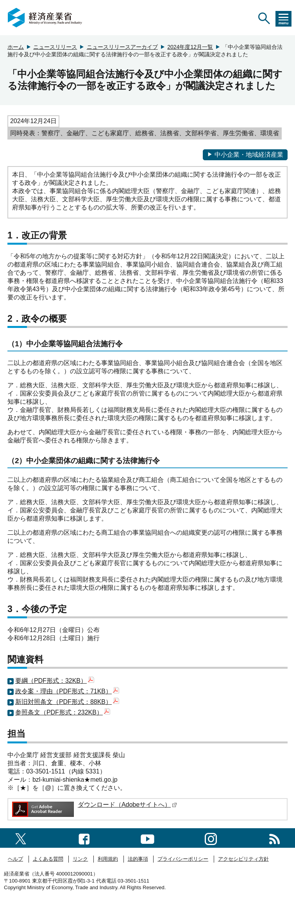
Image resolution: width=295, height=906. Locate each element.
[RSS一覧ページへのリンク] (274, 837)
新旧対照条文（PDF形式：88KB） (67, 701)
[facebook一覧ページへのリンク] (84, 837)
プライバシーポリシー (182, 859)
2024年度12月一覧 (190, 47)
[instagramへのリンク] (211, 837)
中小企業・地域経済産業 (245, 154)
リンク (80, 859)
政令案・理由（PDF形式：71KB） (67, 691)
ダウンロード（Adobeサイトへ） (127, 804)
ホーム (15, 47)
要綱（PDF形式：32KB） (54, 680)
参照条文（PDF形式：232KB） (62, 712)
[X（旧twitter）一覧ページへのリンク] (20, 837)
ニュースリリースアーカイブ (122, 47)
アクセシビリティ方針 (243, 859)
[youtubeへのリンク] (147, 837)
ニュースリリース (55, 47)
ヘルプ (15, 859)
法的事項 (138, 859)
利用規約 (108, 859)
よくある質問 (48, 859)
